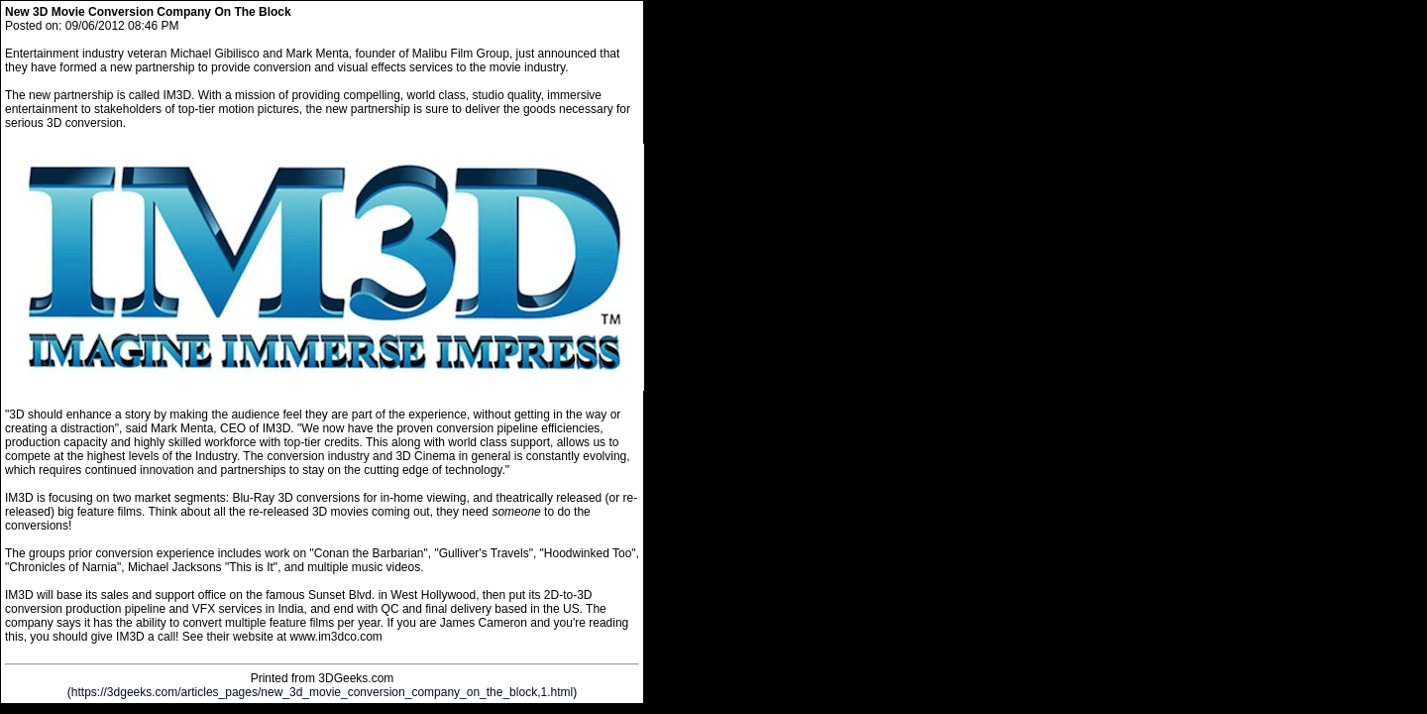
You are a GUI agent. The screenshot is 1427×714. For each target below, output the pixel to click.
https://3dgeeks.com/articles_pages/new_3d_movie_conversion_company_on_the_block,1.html (322, 692)
